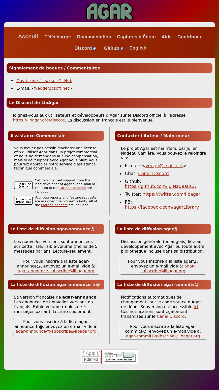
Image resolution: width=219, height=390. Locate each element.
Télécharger (58, 36)
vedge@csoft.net (52, 88)
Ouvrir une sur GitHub (44, 80)
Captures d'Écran (136, 36)
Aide (167, 36)
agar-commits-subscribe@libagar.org (163, 336)
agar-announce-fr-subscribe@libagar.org (56, 331)
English (137, 48)
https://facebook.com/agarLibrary (162, 207)
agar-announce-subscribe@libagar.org (56, 271)
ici (196, 306)
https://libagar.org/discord (39, 120)
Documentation (94, 36)
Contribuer (189, 36)
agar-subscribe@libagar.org (167, 268)
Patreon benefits (72, 188)
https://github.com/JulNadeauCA (160, 186)
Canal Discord (153, 173)
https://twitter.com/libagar (171, 194)
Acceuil (28, 36)
